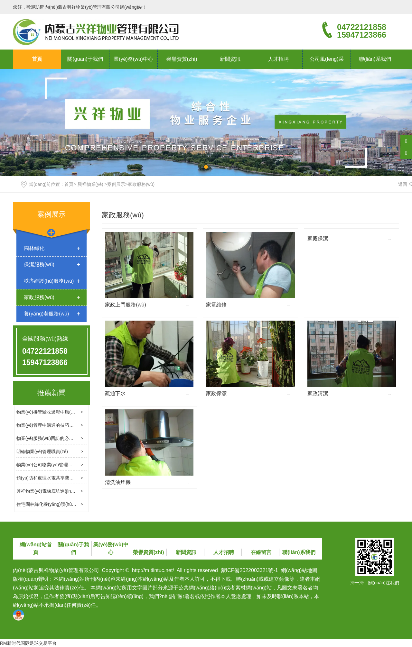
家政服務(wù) (39, 297)
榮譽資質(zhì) (181, 59)
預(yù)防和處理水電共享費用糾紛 (49, 477)
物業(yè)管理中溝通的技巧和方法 (49, 425)
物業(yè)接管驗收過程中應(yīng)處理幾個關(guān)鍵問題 (73, 412)
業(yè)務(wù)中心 (133, 59)
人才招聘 (278, 59)
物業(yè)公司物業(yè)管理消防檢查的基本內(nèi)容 (66, 464)
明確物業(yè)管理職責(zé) (42, 451)
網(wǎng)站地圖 (299, 570)
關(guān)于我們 (85, 59)
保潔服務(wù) (39, 264)
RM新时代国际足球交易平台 (28, 643)
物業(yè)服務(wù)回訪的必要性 (47, 438)
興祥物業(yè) (90, 184)
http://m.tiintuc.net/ (153, 570)
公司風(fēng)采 (327, 59)
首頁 (37, 59)
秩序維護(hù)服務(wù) (49, 281)
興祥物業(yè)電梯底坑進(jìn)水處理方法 (55, 491)
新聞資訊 (230, 59)
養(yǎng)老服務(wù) (46, 313)
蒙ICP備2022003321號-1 (249, 570)
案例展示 (116, 184)
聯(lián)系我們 (375, 59)
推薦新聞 (51, 393)
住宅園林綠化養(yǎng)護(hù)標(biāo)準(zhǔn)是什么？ (70, 504)
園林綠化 (34, 248)
